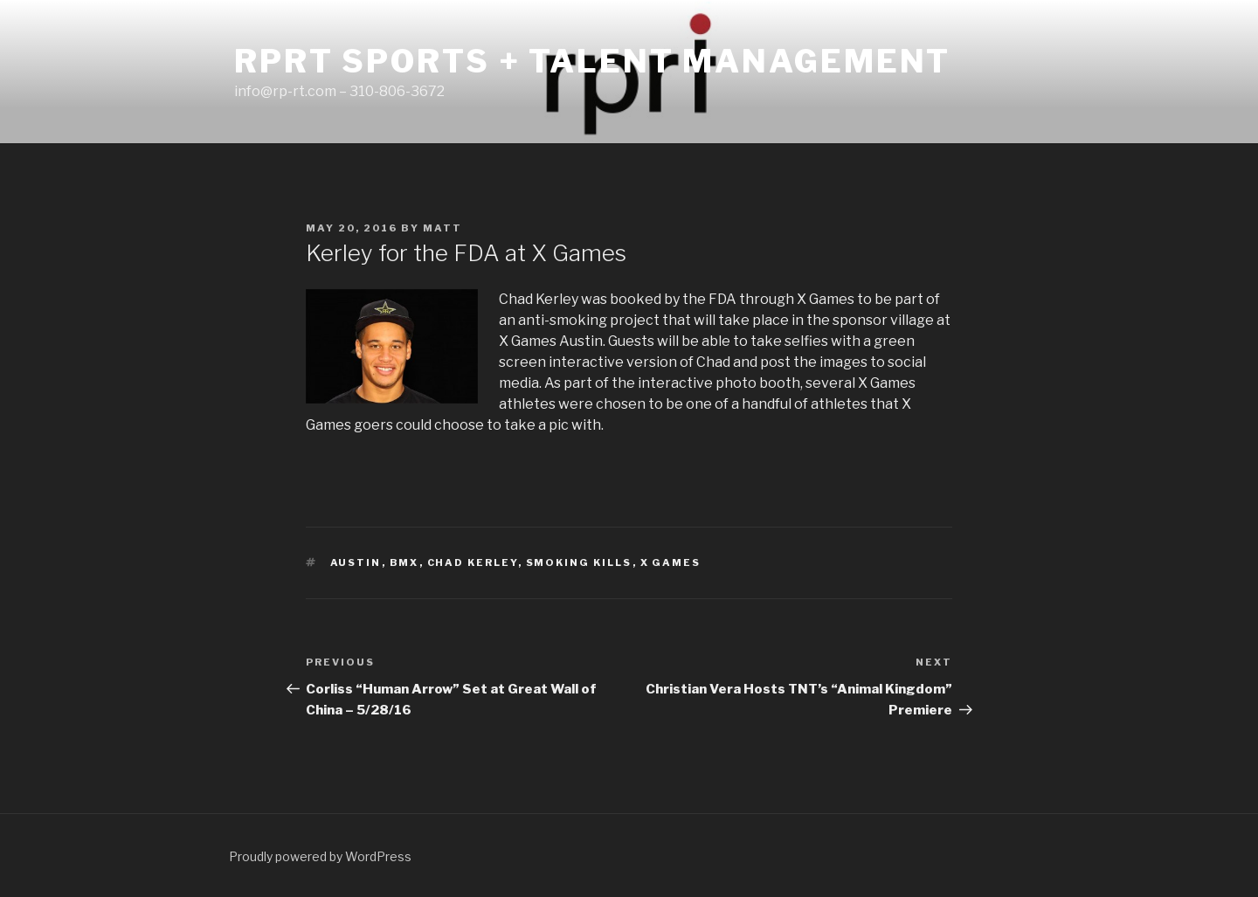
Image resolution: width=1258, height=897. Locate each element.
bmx (404, 562)
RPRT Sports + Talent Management (592, 61)
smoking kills (579, 562)
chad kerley (472, 562)
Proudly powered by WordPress (320, 856)
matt (442, 228)
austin (356, 562)
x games (671, 562)
